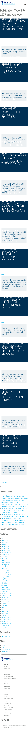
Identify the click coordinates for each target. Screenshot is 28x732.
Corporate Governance (8, 698)
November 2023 (6, 575)
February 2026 (5, 542)
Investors (6, 694)
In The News (6, 701)
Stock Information (7, 711)
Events (5, 690)
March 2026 (5, 540)
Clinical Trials (7, 683)
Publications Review (8, 681)
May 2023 (4, 583)
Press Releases (7, 688)
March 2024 (5, 569)
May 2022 (4, 607)
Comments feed (6, 649)
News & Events (7, 686)
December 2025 (6, 546)
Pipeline (5, 680)
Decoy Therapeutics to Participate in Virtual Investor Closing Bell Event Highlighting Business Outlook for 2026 (14, 510)
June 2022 (4, 605)
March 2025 (5, 560)
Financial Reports (7, 703)
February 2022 (5, 613)
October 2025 (5, 550)
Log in (3, 645)
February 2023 (5, 589)
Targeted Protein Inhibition (9, 676)
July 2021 (4, 627)
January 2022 (5, 615)
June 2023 (4, 581)
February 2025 (5, 562)
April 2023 (4, 585)
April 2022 (4, 609)
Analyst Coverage (7, 712)
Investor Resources (8, 709)
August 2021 (5, 625)
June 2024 (4, 567)
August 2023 (5, 577)
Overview (6, 666)
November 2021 (6, 619)
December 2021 (6, 617)
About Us (6, 664)
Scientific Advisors (7, 671)
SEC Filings (6, 705)
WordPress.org (5, 651)
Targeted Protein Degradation (10, 678)
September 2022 (6, 599)
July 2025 (4, 556)
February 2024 (5, 571)
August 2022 (5, 601)
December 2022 (6, 593)
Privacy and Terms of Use (6, 727)
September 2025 (6, 552)
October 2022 (5, 597)
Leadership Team (7, 668)
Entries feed (5, 647)
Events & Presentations (8, 707)
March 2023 (5, 587)
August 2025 (5, 554)
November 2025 (6, 548)
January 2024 (5, 573)
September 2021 (6, 623)
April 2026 (4, 538)
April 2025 (4, 558)
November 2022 (6, 595)
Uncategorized (5, 636)
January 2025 (5, 565)
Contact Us (6, 715)
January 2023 (5, 591)
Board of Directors (7, 670)
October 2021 (5, 621)
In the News (6, 691)
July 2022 (4, 603)
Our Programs (7, 674)
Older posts (3, 482)
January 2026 (5, 544)
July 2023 (4, 579)
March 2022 (5, 611)
